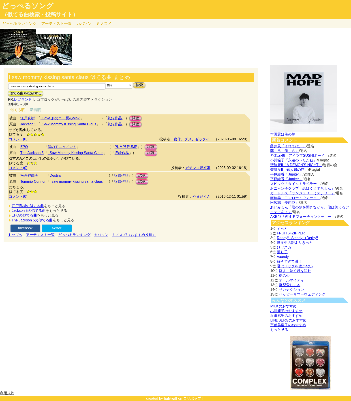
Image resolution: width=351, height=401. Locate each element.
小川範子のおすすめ (286, 311)
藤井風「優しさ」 (284, 151)
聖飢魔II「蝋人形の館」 (289, 170)
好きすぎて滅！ (289, 261)
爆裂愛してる (289, 285)
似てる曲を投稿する (25, 93)
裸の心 (284, 275)
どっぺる (19, 23)
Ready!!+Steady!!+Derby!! (297, 238)
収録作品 (114, 118)
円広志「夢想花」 (284, 202)
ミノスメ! (104, 23)
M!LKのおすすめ (283, 306)
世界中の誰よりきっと (295, 242)
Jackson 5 (28, 124)
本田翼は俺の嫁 (282, 134)
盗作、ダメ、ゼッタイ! (192, 139)
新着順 (35, 110)
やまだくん (201, 196)
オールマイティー (293, 280)
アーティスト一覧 (40, 235)
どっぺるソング (28, 6)
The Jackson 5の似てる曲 (32, 220)
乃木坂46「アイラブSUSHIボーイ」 (299, 155)
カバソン (84, 23)
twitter (57, 228)
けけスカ (284, 247)
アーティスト (56, 23)
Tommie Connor (33, 181)
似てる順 (17, 110)
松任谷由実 (29, 175)
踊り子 (282, 252)
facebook (25, 228)
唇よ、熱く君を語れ (295, 271)
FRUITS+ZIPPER (291, 233)
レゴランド (23, 99)
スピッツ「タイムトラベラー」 (295, 184)
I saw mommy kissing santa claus (76, 181)
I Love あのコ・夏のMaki (60, 118)
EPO (24, 147)
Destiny (56, 175)
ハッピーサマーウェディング (302, 294)
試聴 (135, 118)
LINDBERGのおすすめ (288, 320)
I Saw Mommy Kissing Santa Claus (68, 124)
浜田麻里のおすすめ (286, 315)
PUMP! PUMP (126, 147)
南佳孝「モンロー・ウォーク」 (295, 198)
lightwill (170, 398)
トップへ (15, 235)
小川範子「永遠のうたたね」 (293, 160)
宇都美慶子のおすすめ (288, 325)
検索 (139, 85)
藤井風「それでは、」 (288, 146)
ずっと (282, 228)
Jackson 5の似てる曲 (29, 210)
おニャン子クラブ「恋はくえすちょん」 (302, 188)
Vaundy (283, 257)
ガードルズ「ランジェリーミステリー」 (302, 193)
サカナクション (291, 290)
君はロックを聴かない (295, 266)
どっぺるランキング (74, 235)
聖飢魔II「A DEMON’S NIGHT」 (296, 165)
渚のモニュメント (62, 147)
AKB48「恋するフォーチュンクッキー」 (302, 217)
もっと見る (279, 330)
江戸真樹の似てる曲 (28, 206)
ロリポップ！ (194, 398)
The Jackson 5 (32, 153)
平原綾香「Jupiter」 (286, 174)
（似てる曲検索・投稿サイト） (40, 14)
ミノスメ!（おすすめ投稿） (134, 235)
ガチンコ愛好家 (197, 168)
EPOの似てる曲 (24, 215)
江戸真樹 (27, 118)
